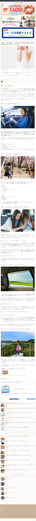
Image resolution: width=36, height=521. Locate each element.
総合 (30, 434)
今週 (18, 434)
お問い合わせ (3, 513)
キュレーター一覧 (3, 501)
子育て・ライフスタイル (9, 39)
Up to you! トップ (3, 39)
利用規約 (2, 511)
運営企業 (2, 509)
